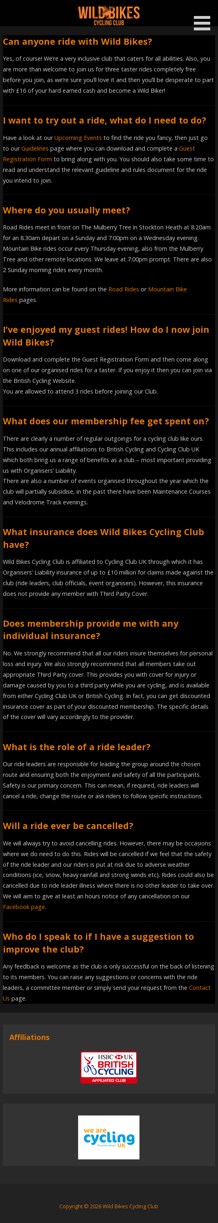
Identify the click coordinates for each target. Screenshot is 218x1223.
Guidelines (35, 148)
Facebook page (24, 907)
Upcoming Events (78, 138)
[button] (205, 16)
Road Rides (123, 289)
